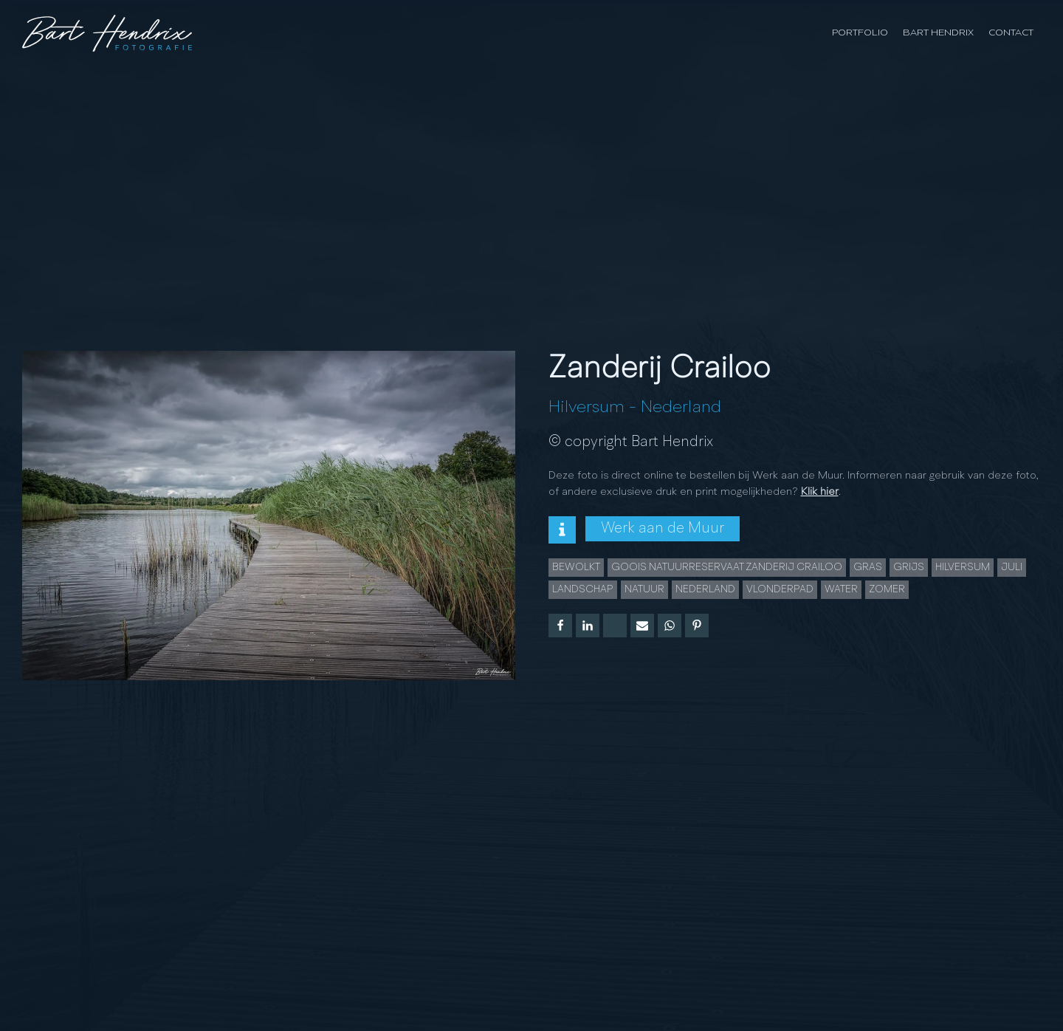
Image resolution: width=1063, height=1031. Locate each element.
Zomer (887, 589)
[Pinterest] (697, 625)
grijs (908, 567)
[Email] (642, 625)
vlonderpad (779, 589)
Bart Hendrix (938, 32)
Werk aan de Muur (662, 528)
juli (1011, 567)
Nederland (681, 408)
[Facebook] (560, 625)
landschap (582, 589)
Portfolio (860, 32)
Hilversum (586, 408)
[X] (615, 625)
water (841, 589)
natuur (644, 589)
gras (867, 567)
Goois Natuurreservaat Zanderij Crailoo (726, 567)
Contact (1010, 32)
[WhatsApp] (669, 625)
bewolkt (576, 567)
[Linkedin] (587, 625)
